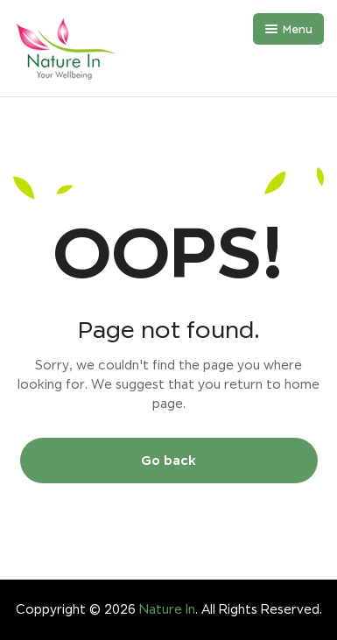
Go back (168, 460)
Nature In (167, 609)
